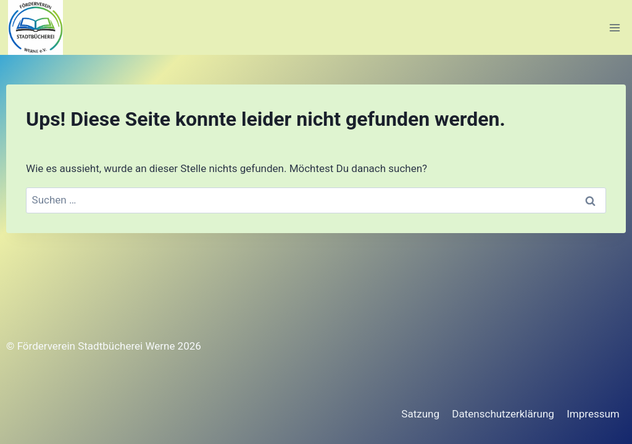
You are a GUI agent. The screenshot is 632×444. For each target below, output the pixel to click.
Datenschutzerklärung (503, 414)
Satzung (420, 414)
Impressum (593, 414)
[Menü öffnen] (614, 27)
